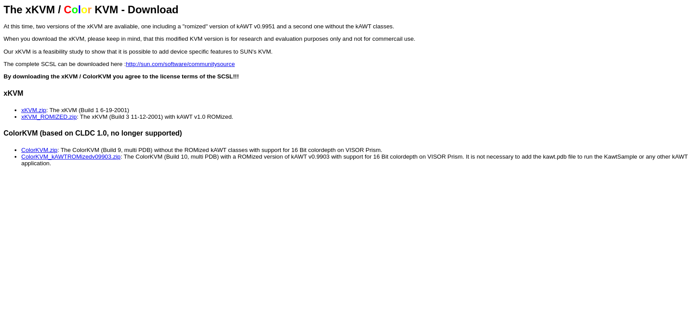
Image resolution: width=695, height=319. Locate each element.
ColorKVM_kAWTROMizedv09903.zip (71, 156)
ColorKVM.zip (39, 150)
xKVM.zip (33, 110)
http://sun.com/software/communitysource (180, 64)
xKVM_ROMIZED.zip (49, 116)
